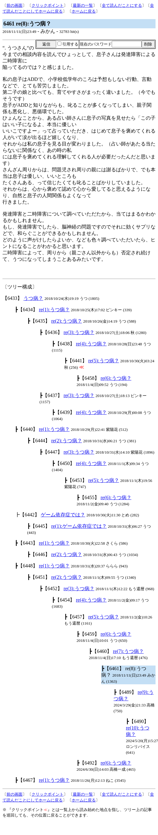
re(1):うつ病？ (54, 309)
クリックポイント (47, 5)
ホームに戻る (84, 11)
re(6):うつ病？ (116, 378)
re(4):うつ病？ (91, 343)
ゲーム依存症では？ (63, 514)
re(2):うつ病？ (66, 321)
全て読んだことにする (122, 5)
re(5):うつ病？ (103, 360)
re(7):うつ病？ (128, 651)
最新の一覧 (83, 5)
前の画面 (14, 5)
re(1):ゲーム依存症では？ (79, 526)
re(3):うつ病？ (79, 332)
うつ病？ (33, 298)
